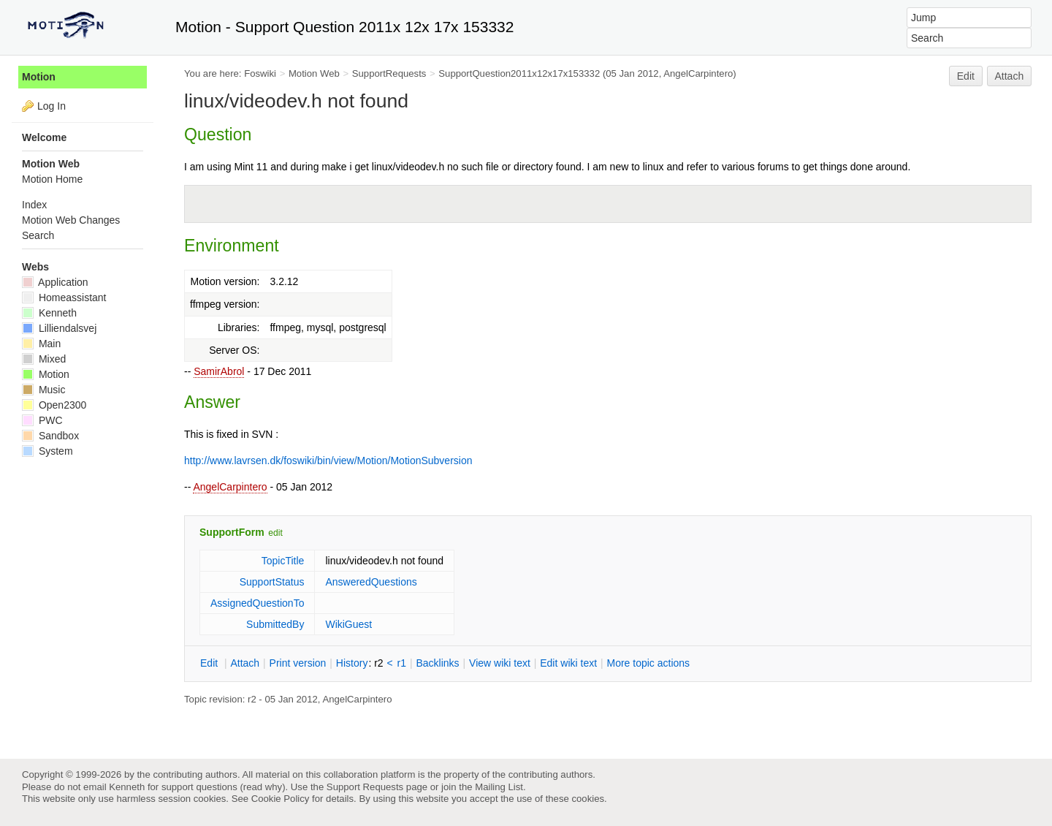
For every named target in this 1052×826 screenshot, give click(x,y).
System (47, 451)
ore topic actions (648, 663)
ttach (244, 663)
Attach (1009, 76)
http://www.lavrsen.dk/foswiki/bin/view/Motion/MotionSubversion (328, 460)
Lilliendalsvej (59, 328)
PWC (42, 420)
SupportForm (231, 532)
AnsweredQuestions (370, 582)
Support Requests (365, 786)
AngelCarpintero (230, 487)
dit (210, 663)
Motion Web (314, 73)
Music (43, 389)
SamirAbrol (219, 371)
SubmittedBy (275, 624)
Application (55, 282)
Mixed (44, 359)
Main (41, 343)
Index (34, 205)
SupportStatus (272, 582)
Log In (51, 106)
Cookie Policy (280, 798)
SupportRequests (389, 73)
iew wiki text (499, 663)
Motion (39, 77)
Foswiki (260, 73)
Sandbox (50, 436)
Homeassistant (64, 297)
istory (352, 663)
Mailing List (499, 786)
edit (275, 533)
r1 (401, 663)
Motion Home (52, 179)
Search (38, 235)
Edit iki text (568, 663)
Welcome (44, 137)
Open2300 (54, 405)
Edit (966, 76)
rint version (298, 663)
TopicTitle (283, 561)
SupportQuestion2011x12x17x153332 (519, 73)
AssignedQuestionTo (257, 603)
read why (262, 786)
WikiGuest (348, 624)
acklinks (437, 663)
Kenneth (49, 313)
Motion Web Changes (71, 220)
